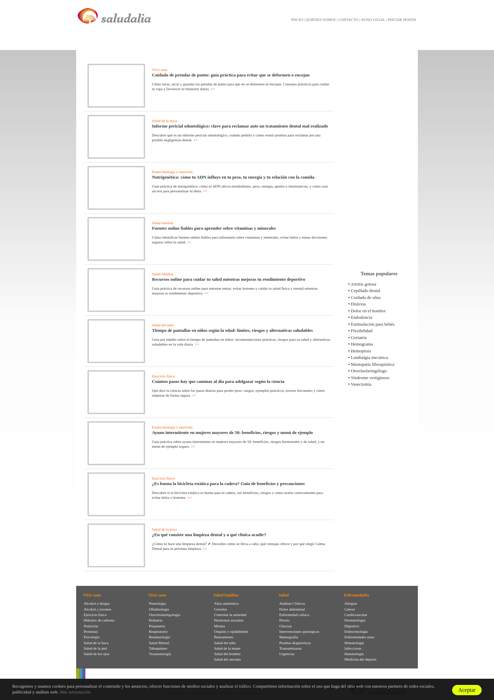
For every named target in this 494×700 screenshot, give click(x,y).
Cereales (220, 609)
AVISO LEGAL (373, 19)
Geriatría (359, 337)
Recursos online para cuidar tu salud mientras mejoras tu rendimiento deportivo (228, 279)
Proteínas (91, 631)
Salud (284, 595)
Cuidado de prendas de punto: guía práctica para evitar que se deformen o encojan (230, 74)
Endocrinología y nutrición (172, 172)
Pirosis (284, 620)
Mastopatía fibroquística (373, 364)
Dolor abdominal (292, 609)
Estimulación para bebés (373, 324)
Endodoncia (361, 317)
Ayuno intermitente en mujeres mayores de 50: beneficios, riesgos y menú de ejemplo (232, 432)
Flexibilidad (362, 330)
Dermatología (354, 620)
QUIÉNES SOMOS (321, 19)
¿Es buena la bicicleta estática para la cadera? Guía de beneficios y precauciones (228, 483)
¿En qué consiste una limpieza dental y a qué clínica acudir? (209, 534)
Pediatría (155, 620)
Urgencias (286, 654)
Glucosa (285, 626)
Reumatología (159, 637)
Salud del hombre (227, 654)
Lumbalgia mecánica (369, 357)
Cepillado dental (365, 290)
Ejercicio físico (163, 376)
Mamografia (288, 637)
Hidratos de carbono (99, 620)
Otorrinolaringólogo (369, 370)
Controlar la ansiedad (230, 615)
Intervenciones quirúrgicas (299, 631)
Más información (75, 692)
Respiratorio (158, 631)
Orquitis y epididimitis (231, 631)
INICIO (297, 19)
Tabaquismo (158, 648)
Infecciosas (352, 648)
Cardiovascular (355, 615)
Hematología (354, 643)
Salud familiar (163, 223)
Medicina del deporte (360, 659)
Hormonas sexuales (229, 620)
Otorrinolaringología (164, 615)
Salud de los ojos (96, 654)
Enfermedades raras (359, 637)
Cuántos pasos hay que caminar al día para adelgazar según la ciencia (218, 381)
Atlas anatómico (226, 603)
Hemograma (362, 344)
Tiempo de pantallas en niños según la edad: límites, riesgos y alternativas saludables (232, 330)
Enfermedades (356, 595)
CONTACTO (348, 19)
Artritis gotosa (363, 284)
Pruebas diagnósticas (295, 643)
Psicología (91, 637)
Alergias (350, 603)
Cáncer (349, 609)
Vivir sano (159, 70)
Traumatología (160, 654)
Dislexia (358, 303)
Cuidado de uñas (366, 297)
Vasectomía (361, 384)
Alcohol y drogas (97, 603)
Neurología (157, 603)
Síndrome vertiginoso (370, 377)
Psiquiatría (157, 626)
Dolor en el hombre (368, 310)
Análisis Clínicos (292, 603)
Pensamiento (223, 637)
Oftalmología (159, 609)
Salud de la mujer (227, 648)
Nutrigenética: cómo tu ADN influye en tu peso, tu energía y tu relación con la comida (233, 177)
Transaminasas (290, 648)
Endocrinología (356, 631)
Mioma (219, 626)
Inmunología (354, 654)
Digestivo (351, 626)
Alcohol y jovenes (97, 609)
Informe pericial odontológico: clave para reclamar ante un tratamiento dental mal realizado (240, 126)
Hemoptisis (361, 350)
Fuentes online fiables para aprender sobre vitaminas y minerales (214, 228)
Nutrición (91, 626)
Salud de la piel (95, 648)
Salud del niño (163, 325)
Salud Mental (159, 643)
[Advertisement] (379, 157)
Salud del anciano (227, 659)
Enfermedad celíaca (294, 615)
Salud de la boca (164, 121)
